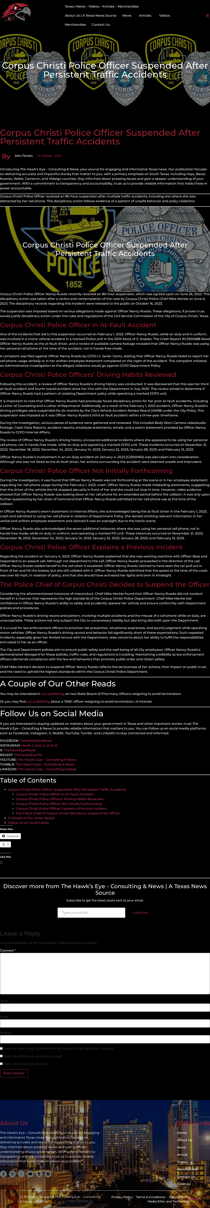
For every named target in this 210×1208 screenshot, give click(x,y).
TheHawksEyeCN (28, 755)
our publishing (52, 694)
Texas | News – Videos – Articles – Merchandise (102, 6)
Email (5, 1017)
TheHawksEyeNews (36, 741)
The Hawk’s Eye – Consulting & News (47, 760)
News (126, 15)
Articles (145, 15)
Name (5, 1001)
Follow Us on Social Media (28, 823)
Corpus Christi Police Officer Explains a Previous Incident (61, 808)
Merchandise (75, 25)
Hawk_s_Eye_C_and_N (39, 745)
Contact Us (101, 25)
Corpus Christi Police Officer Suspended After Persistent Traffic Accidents (67, 789)
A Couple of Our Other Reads (31, 818)
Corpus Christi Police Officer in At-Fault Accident (55, 794)
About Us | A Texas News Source (90, 15)
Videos (164, 15)
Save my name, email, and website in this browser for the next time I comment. (58, 1048)
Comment (8, 950)
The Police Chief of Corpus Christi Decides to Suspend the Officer (68, 813)
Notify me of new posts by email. (26, 1064)
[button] (127, 15)
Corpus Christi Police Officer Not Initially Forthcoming (59, 804)
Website (6, 1033)
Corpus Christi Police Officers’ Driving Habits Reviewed (60, 799)
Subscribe (140, 912)
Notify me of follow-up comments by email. (33, 1056)
